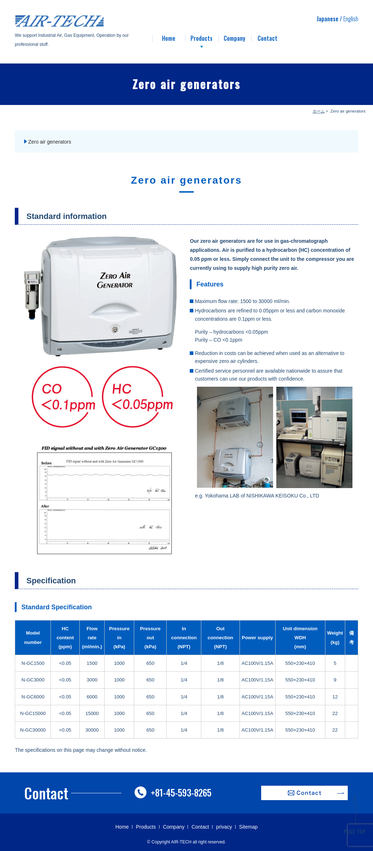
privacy (224, 827)
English (350, 18)
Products (146, 827)
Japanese (327, 18)
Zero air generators (49, 142)
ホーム (319, 111)
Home (122, 827)
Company (174, 827)
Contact (200, 827)
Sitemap (248, 827)
